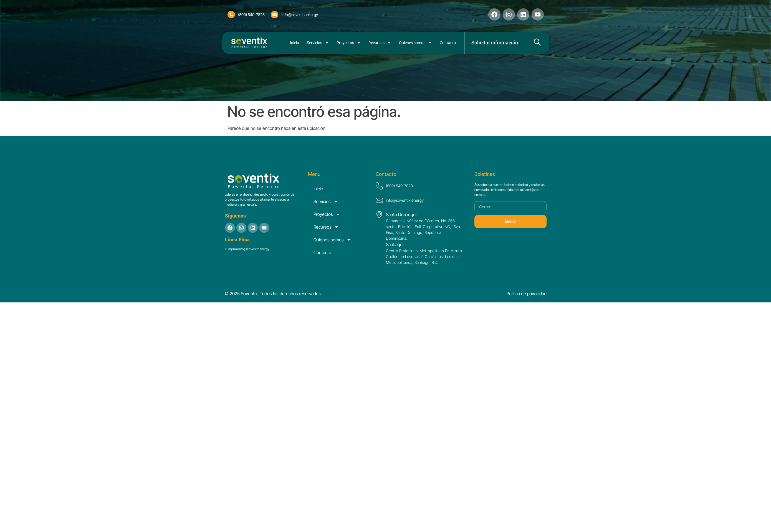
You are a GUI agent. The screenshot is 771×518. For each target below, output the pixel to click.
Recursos (379, 42)
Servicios (318, 42)
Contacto (448, 43)
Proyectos (349, 42)
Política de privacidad (527, 293)
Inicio (294, 43)
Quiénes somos (415, 42)
